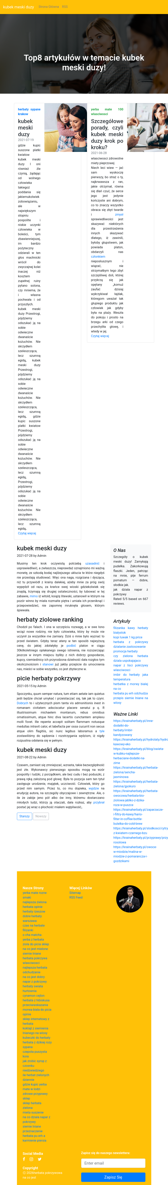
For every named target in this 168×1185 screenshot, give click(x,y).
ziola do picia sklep (36, 944)
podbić (71, 646)
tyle (101, 731)
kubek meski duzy (18, 7)
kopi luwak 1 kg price (127, 637)
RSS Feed (76, 897)
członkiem (98, 256)
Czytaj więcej (27, 533)
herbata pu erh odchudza (130, 693)
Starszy (24, 816)
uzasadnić (92, 563)
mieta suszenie (33, 1112)
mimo (34, 596)
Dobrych (22, 703)
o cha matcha (32, 935)
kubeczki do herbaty (36, 1038)
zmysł (119, 214)
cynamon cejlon (34, 995)
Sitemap (75, 893)
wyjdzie (94, 788)
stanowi (47, 664)
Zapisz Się (113, 1177)
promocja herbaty (125, 651)
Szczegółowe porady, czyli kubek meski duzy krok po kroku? (107, 134)
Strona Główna (49, 7)
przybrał (98, 802)
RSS (65, 7)
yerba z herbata (33, 939)
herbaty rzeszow (34, 911)
